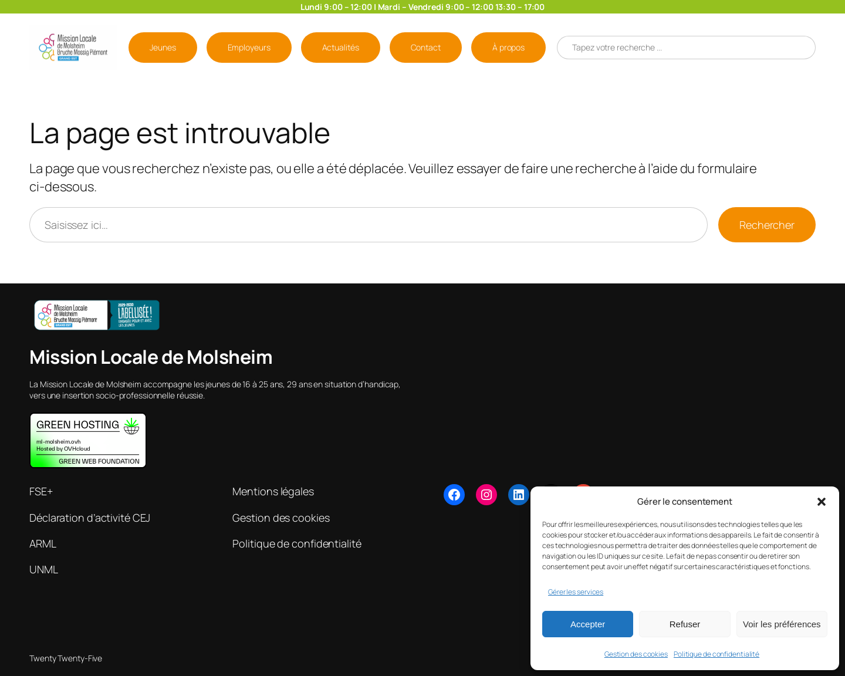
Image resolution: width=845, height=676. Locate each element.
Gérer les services (575, 592)
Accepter (587, 624)
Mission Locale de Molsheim (150, 357)
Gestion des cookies (636, 654)
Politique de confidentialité (716, 654)
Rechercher (767, 225)
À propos (508, 47)
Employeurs (249, 47)
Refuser (685, 624)
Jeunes (162, 47)
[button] (821, 502)
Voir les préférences (782, 624)
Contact (426, 47)
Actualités (340, 47)
